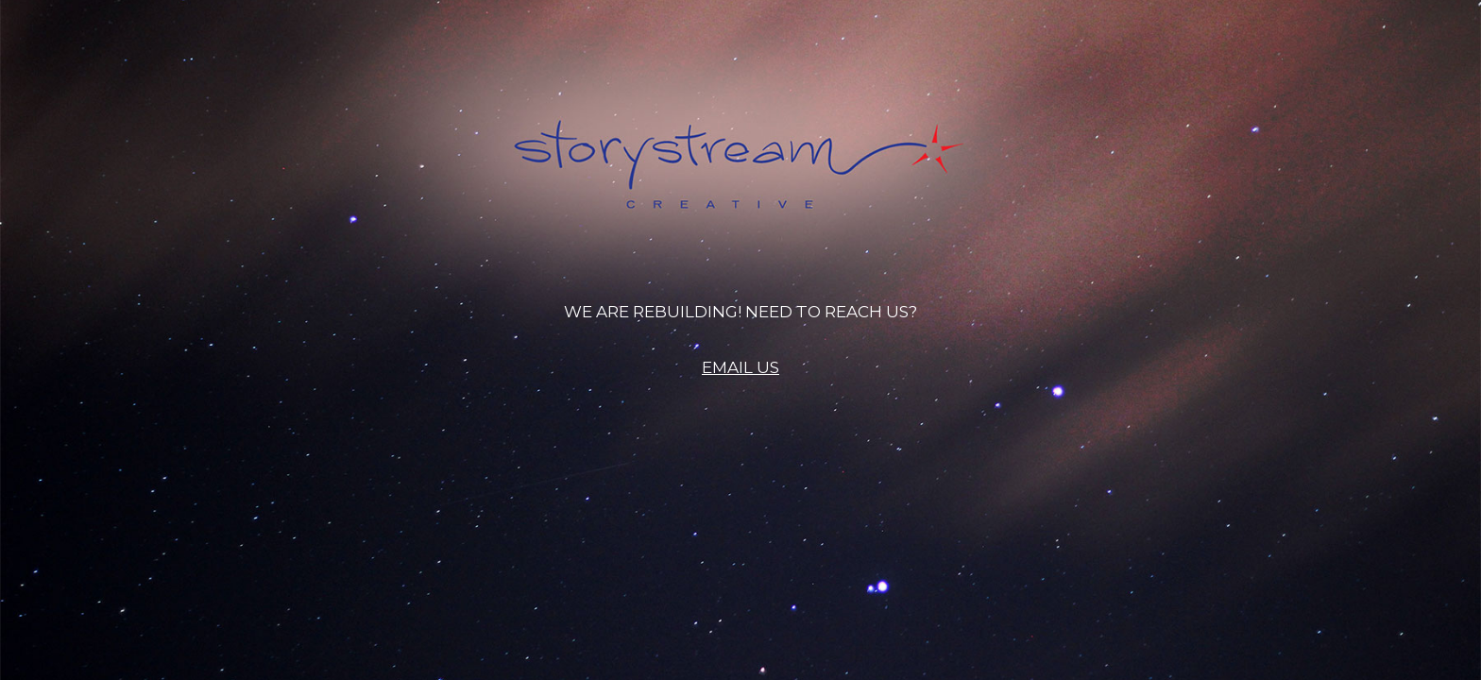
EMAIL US (740, 367)
